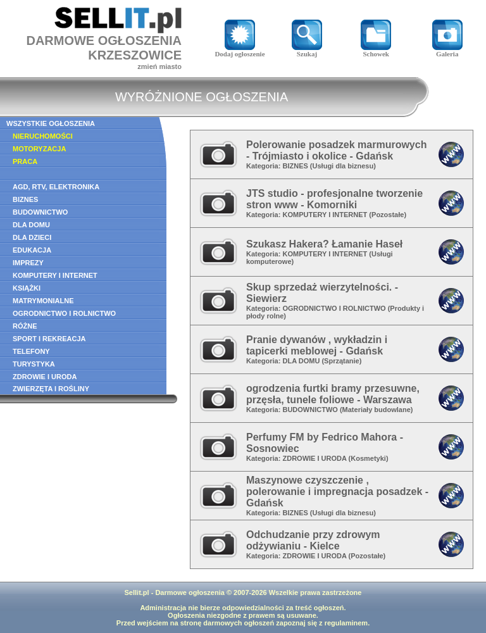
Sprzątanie (341, 361)
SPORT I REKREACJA (49, 338)
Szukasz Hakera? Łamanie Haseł (324, 244)
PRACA (25, 161)
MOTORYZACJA (39, 149)
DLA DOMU (31, 225)
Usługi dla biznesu (343, 166)
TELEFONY (31, 351)
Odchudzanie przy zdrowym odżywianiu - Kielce (313, 540)
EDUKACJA (32, 250)
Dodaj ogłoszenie (240, 51)
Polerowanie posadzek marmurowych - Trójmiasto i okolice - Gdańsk (336, 150)
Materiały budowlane (376, 409)
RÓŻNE (25, 326)
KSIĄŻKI (26, 288)
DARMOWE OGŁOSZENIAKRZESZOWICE (104, 48)
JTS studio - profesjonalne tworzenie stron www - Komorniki (334, 199)
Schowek (376, 51)
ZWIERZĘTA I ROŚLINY (51, 388)
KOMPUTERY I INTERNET (55, 275)
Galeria (447, 51)
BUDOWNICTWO (40, 212)
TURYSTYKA (34, 364)
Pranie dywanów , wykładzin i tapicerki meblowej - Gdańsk (316, 345)
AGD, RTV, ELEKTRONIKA (56, 187)
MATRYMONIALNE (43, 300)
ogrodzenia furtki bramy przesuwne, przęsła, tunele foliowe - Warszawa (333, 394)
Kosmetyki (368, 458)
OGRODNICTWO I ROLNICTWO (64, 313)
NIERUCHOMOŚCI (43, 136)
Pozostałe (387, 214)
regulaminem (346, 623)
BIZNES (25, 199)
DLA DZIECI (32, 237)
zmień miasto (159, 66)
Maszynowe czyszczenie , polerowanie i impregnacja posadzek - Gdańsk (337, 491)
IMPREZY (28, 262)
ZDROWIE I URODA (45, 376)
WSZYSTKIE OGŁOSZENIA (50, 123)
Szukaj (307, 51)
